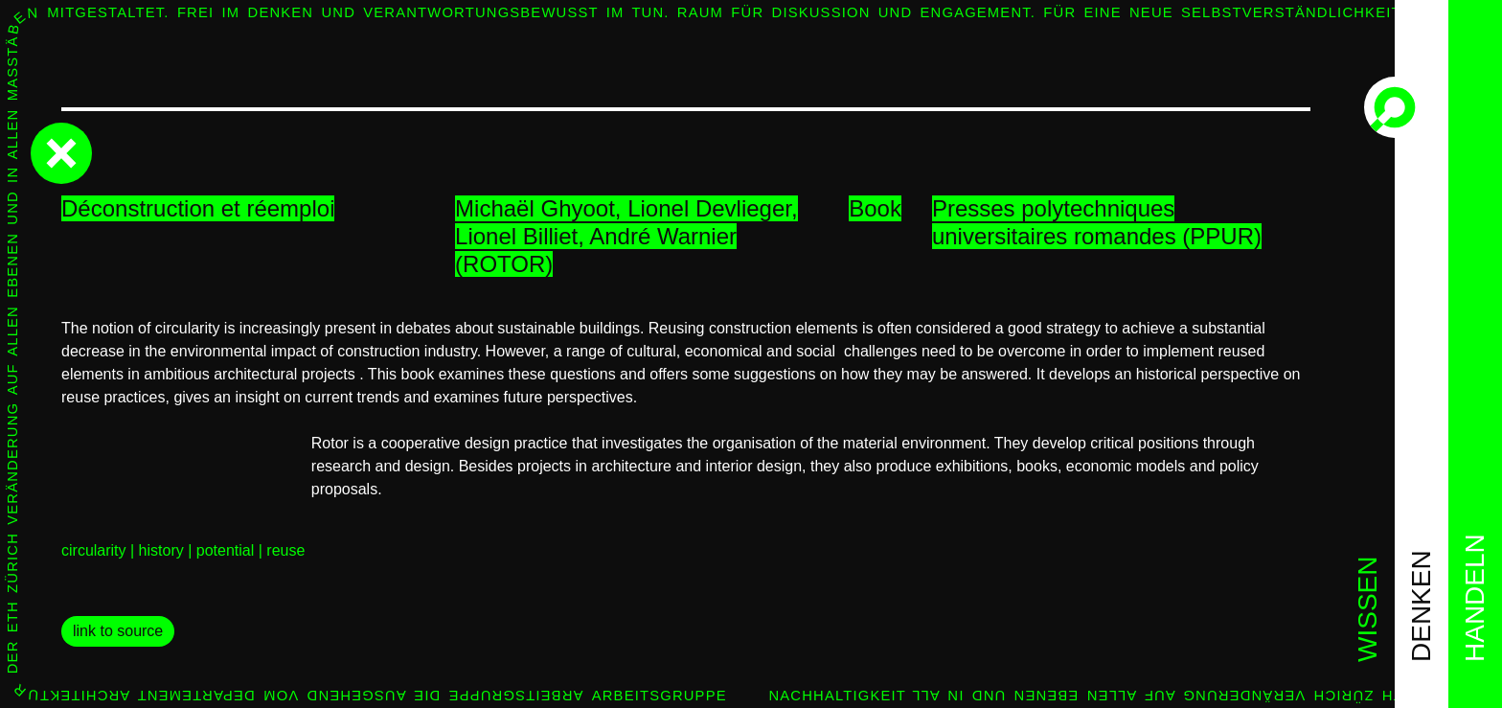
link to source (118, 631)
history (161, 550)
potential (225, 550)
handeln (1475, 598)
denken (1421, 606)
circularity (93, 550)
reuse (285, 550)
